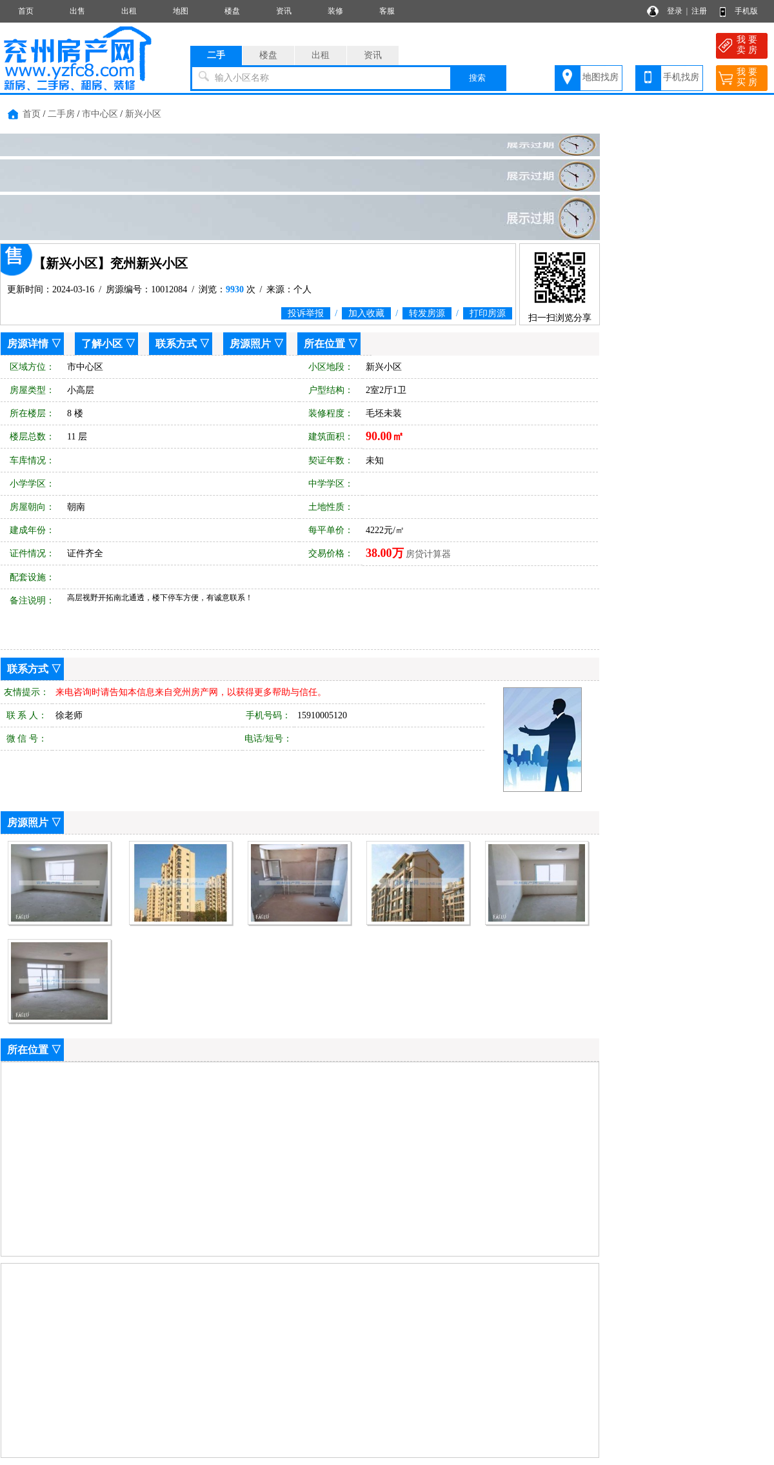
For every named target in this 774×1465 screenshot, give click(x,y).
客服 (387, 10)
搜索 (477, 78)
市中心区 (100, 114)
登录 (674, 10)
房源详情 (27, 343)
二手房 (61, 114)
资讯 (284, 10)
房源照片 (250, 343)
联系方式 (176, 343)
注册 (699, 10)
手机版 (746, 10)
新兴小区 (143, 114)
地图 (180, 10)
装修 (335, 10)
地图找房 (600, 77)
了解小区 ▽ (108, 343)
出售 (77, 10)
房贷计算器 (428, 554)
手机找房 (681, 77)
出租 (129, 10)
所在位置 (324, 343)
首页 (26, 10)
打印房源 (488, 313)
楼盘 (232, 10)
